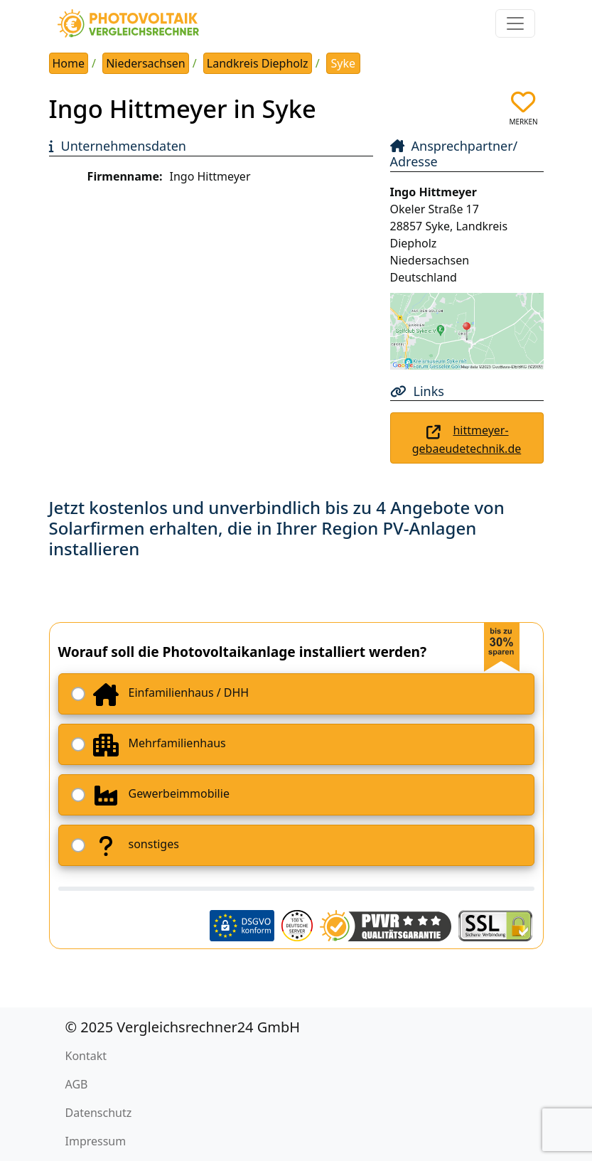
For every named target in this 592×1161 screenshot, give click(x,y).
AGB (76, 1084)
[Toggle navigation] (515, 23)
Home (69, 63)
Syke (343, 63)
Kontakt (86, 1056)
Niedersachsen (145, 63)
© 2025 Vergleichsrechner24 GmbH (183, 1027)
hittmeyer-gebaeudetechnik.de (467, 439)
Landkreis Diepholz (257, 63)
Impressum (96, 1141)
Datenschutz (98, 1112)
